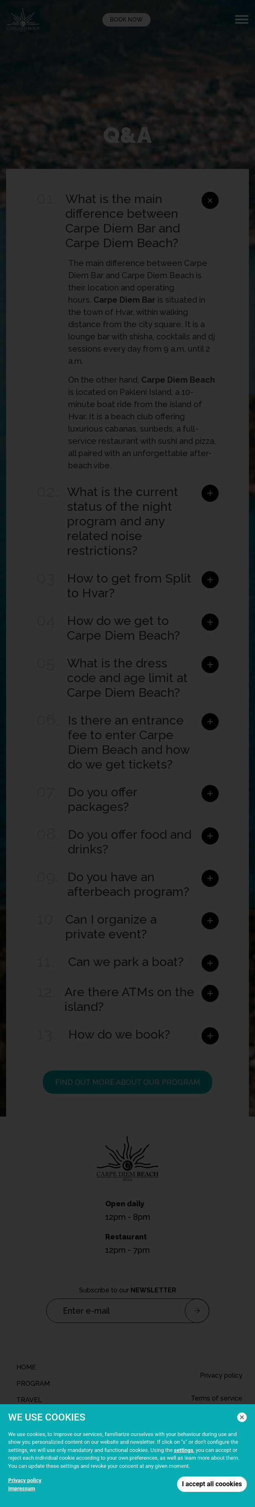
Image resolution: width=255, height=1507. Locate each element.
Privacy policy (24, 1480)
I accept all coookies (212, 1484)
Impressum (21, 1488)
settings (183, 1450)
